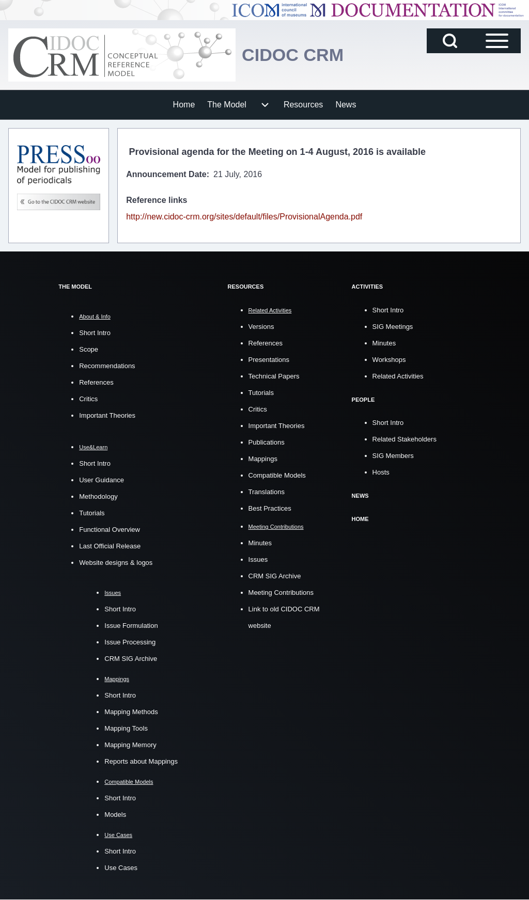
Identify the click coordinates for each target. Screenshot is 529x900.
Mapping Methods (131, 712)
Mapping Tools (126, 728)
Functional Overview (109, 529)
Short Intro (95, 333)
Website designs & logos (115, 562)
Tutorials (91, 513)
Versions (261, 326)
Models (115, 814)
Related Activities (398, 376)
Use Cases (120, 868)
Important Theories (107, 415)
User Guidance (101, 480)
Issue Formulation (131, 625)
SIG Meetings (392, 326)
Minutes (260, 543)
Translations (266, 491)
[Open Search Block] (450, 40)
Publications (266, 442)
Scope (88, 349)
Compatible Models (277, 475)
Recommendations (107, 366)
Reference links (156, 200)
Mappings (262, 458)
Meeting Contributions (281, 592)
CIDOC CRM (295, 55)
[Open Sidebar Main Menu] (497, 40)
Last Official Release (110, 546)
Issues (258, 559)
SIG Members (393, 455)
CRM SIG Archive (130, 658)
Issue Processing (129, 642)
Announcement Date (166, 174)
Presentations (269, 359)
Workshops (389, 359)
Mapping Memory (130, 745)
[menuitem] (184, 104)
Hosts (381, 472)
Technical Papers (274, 376)
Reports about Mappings (141, 761)
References (96, 382)
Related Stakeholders (404, 439)
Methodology (98, 496)
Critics (88, 399)
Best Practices (269, 508)
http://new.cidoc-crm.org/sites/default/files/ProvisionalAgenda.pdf (244, 216)
